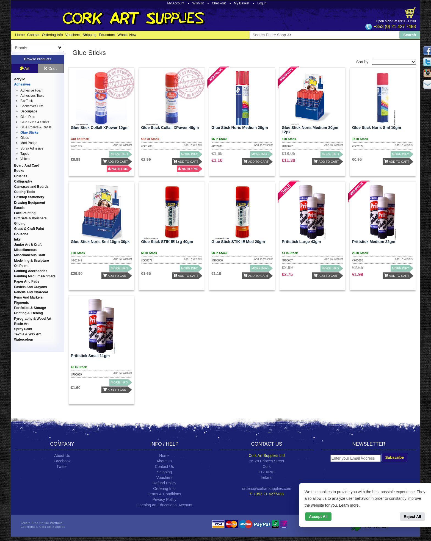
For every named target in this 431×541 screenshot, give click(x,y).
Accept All (318, 516)
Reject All (412, 516)
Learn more (349, 505)
